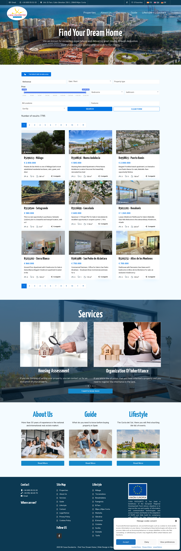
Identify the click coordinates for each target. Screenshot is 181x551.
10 (72, 125)
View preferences (167, 542)
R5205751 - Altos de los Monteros (136, 258)
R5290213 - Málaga (33, 158)
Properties (89, 12)
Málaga (29, 152)
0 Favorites (137, 2)
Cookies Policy (65, 520)
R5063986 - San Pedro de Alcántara (89, 258)
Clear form (136, 109)
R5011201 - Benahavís (130, 208)
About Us (106, 12)
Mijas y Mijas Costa (102, 509)
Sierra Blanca (31, 253)
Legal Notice (157, 547)
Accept (126, 542)
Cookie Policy (136, 547)
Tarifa (97, 536)
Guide (134, 12)
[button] (176, 521)
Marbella (98, 513)
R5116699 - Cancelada (82, 208)
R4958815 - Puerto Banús (131, 158)
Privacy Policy (147, 547)
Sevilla (97, 528)
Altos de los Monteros (129, 253)
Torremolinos (100, 494)
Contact (161, 12)
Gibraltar (98, 517)
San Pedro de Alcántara (82, 253)
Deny (146, 542)
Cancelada (77, 202)
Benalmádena (100, 498)
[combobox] (89, 82)
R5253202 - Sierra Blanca (36, 258)
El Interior (99, 520)
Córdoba (98, 524)
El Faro (97, 505)
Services (121, 12)
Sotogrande (30, 202)
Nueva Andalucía (79, 152)
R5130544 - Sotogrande (36, 208)
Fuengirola (99, 502)
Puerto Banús (126, 152)
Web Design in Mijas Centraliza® (111, 547)
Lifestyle (147, 12)
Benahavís (124, 202)
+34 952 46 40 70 (31, 493)
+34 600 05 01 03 (30, 490)
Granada (98, 532)
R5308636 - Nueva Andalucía (85, 158)
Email (26, 496)
